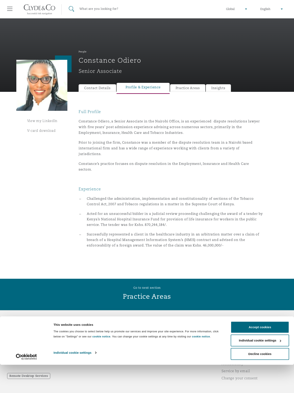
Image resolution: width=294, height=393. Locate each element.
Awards (85, 335)
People (82, 51)
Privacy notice (234, 335)
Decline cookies (259, 382)
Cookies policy (234, 342)
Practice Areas (188, 88)
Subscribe (158, 335)
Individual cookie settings (72, 381)
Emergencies (166, 328)
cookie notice (101, 364)
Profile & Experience (143, 87)
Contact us (159, 343)
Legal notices (233, 328)
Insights (218, 88)
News (83, 342)
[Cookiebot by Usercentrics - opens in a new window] (26, 385)
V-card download (41, 131)
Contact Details (97, 88)
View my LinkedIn (42, 121)
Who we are (89, 328)
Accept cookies (260, 355)
